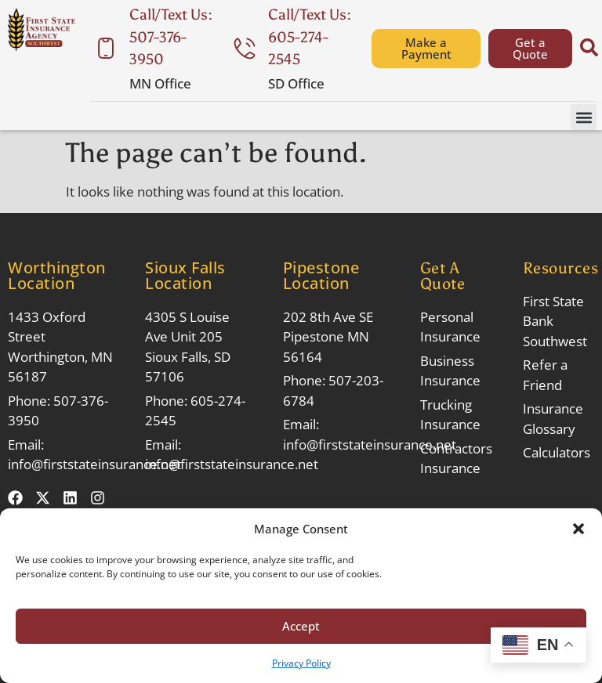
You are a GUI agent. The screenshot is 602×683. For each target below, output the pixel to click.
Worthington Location (57, 275)
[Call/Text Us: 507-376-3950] (106, 48)
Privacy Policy (301, 663)
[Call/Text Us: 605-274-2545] (244, 48)
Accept (301, 626)
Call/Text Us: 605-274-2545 (309, 36)
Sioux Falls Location (185, 275)
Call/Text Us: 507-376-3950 (170, 36)
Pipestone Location (321, 275)
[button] (578, 529)
